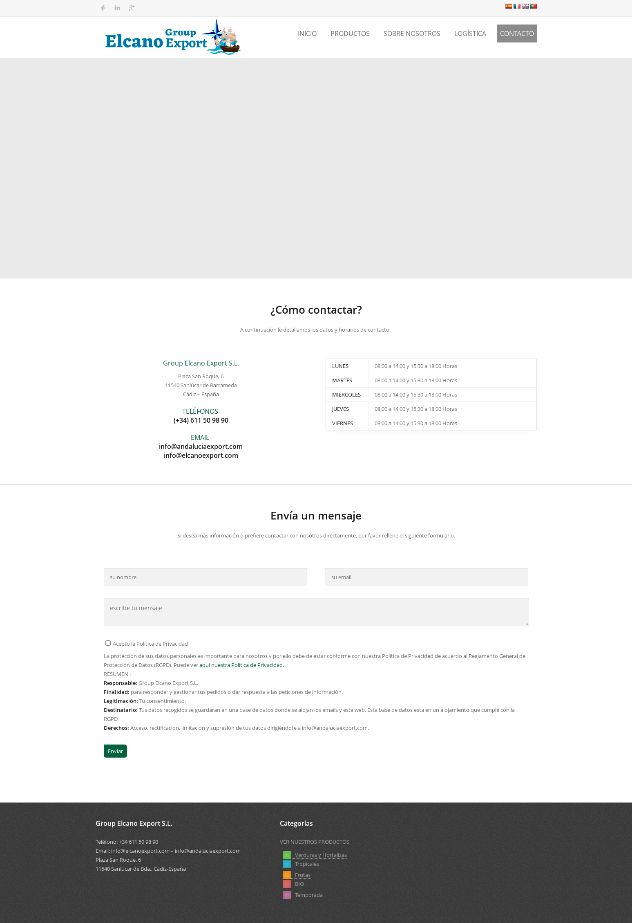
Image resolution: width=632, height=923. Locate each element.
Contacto (517, 33)
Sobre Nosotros (412, 33)
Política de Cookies (514, 910)
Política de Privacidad (456, 910)
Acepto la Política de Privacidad (146, 643)
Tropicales (301, 863)
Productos (350, 33)
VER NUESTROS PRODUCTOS (314, 841)
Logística (470, 33)
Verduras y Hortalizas (315, 855)
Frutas (378, 855)
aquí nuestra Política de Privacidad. (241, 665)
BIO (375, 863)
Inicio (307, 33)
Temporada (466, 854)
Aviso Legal (407, 910)
